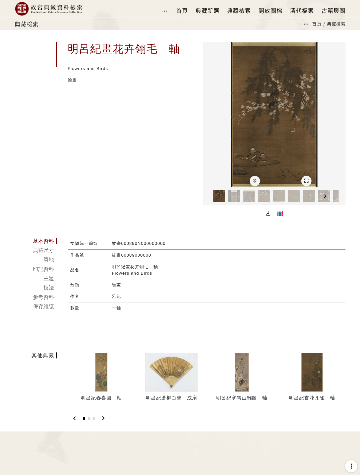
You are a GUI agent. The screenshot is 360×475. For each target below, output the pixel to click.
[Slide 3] (94, 418)
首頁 (317, 24)
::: (164, 11)
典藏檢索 (336, 24)
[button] (268, 214)
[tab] (35, 241)
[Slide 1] (84, 418)
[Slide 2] (89, 418)
